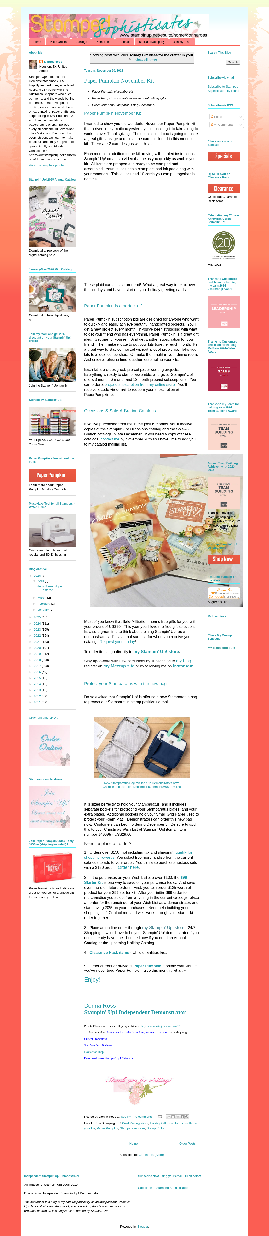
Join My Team (182, 42)
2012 (38, 696)
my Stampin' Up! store (156, 651)
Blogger (142, 1226)
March (42, 597)
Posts (216, 117)
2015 (38, 678)
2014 (38, 684)
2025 (38, 617)
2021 (38, 641)
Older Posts (187, 1143)
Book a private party (152, 42)
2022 (38, 635)
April (41, 581)
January (44, 609)
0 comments (143, 1116)
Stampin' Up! (155, 1128)
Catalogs (81, 42)
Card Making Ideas (135, 1123)
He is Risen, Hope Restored (49, 588)
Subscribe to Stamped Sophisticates (163, 1188)
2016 (38, 672)
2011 (38, 702)
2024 (38, 623)
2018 (38, 660)
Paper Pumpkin (107, 1128)
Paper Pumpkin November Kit (119, 81)
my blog (183, 661)
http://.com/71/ (161, 1026)
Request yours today (117, 642)
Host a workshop (94, 1052)
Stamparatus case (132, 1128)
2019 (38, 653)
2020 (38, 647)
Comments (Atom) (151, 1155)
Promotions (103, 42)
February (44, 603)
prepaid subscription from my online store (140, 385)
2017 (38, 666)
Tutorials (124, 42)
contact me (109, 439)
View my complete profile (46, 165)
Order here (128, 867)
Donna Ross (100, 1005)
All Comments (222, 124)
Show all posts (146, 60)
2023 (38, 629)
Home (37, 42)
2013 (38, 690)
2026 (38, 575)
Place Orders (58, 42)
